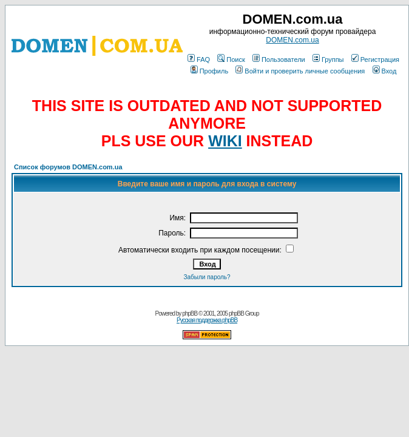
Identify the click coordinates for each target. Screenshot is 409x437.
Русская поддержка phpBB (207, 320)
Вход (385, 71)
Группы (328, 59)
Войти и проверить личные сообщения (300, 71)
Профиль (210, 71)
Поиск (231, 59)
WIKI (225, 140)
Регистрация (375, 59)
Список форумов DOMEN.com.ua (68, 167)
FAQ (199, 59)
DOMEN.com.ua (292, 40)
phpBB (189, 313)
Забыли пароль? (206, 277)
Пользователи (278, 59)
